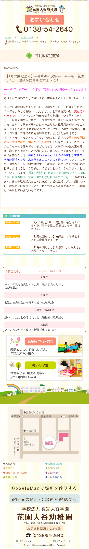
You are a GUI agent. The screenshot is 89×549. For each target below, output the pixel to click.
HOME (8, 37)
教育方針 (10, 468)
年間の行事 (53, 468)
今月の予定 (11, 477)
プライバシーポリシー (66, 541)
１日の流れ (53, 472)
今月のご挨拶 (27, 37)
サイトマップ (25, 541)
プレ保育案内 (55, 477)
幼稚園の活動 (55, 463)
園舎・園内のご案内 (16, 472)
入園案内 (10, 463)
